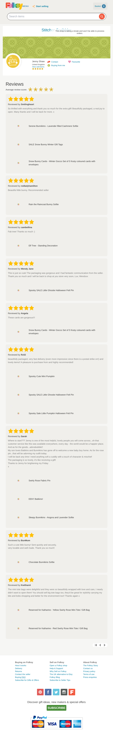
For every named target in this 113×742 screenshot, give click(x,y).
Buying (20, 677)
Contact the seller (22, 674)
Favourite (76, 62)
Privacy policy (89, 671)
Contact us (88, 668)
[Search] (102, 16)
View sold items (38, 67)
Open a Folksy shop (58, 665)
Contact (54, 62)
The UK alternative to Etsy (61, 674)
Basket (100, 6)
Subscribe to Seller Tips (60, 680)
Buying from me (58, 65)
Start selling (42, 6)
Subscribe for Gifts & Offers (27, 680)
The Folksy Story (90, 665)
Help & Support (56, 668)
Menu (25, 6)
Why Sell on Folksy (58, 671)
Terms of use (88, 674)
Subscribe (57, 708)
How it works (20, 665)
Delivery (18, 668)
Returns (18, 671)
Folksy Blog (55, 677)
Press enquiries (90, 677)
